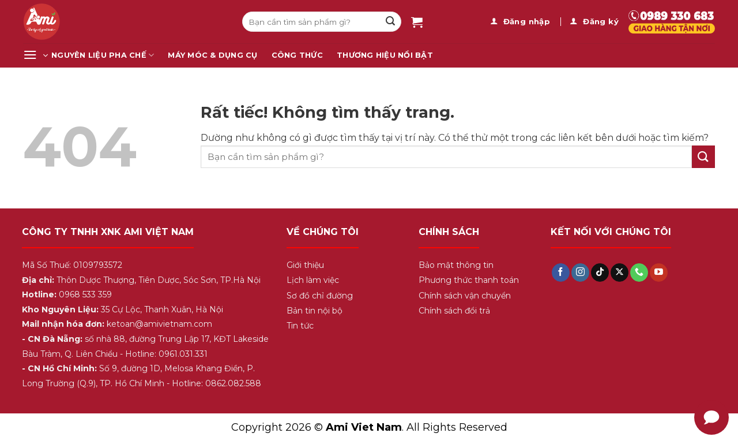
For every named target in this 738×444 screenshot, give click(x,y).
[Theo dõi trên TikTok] (600, 272)
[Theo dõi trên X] (619, 272)
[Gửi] (390, 22)
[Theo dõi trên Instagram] (580, 272)
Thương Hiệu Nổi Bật (385, 55)
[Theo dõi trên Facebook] (561, 272)
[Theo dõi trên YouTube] (659, 272)
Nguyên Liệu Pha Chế (102, 55)
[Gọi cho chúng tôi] (639, 272)
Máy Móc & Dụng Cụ (212, 55)
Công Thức (297, 55)
